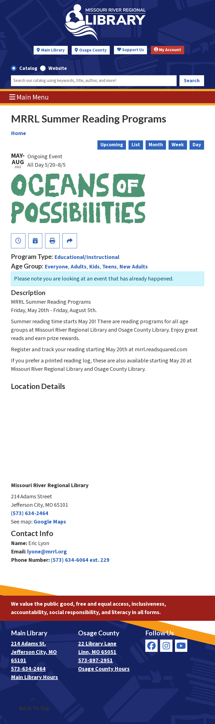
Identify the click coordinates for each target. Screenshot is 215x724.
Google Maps (50, 522)
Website (57, 68)
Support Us (130, 50)
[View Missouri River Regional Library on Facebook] (151, 646)
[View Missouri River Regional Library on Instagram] (166, 646)
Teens (109, 267)
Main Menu (29, 97)
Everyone (56, 267)
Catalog (28, 68)
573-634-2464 (28, 669)
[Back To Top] (32, 704)
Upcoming (112, 144)
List (136, 144)
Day (197, 144)
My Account (167, 50)
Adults (79, 267)
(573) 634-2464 (29, 513)
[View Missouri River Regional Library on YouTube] (181, 646)
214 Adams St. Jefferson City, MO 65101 (34, 652)
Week (178, 144)
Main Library (53, 50)
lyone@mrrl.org (47, 552)
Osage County (93, 50)
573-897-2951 (95, 660)
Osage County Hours (104, 669)
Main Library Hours (34, 677)
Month (156, 144)
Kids (94, 267)
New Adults (133, 267)
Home (18, 133)
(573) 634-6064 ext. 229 (80, 560)
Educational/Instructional (86, 257)
